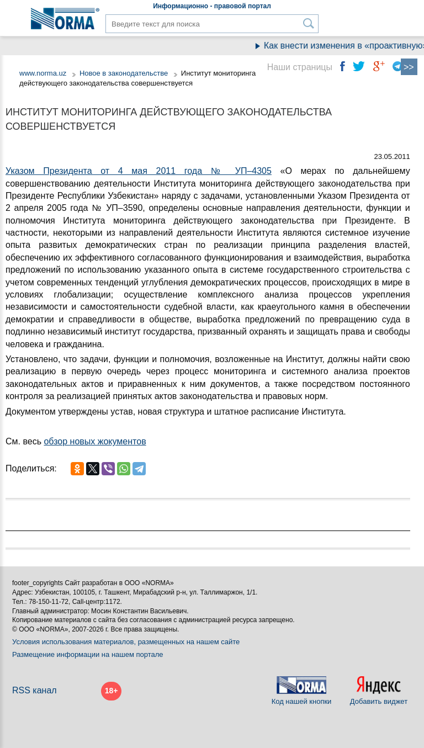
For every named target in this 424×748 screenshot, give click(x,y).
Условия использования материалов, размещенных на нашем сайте (126, 642)
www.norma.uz (42, 73)
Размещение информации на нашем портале (87, 654)
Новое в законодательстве (124, 73)
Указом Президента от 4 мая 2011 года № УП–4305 (139, 171)
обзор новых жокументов (95, 441)
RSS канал (34, 690)
